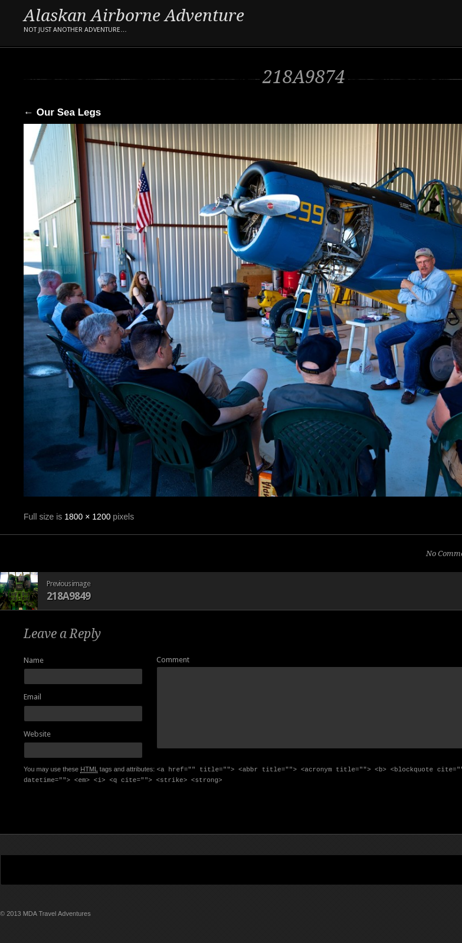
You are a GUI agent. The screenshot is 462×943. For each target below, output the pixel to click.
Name (34, 660)
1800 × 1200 (87, 516)
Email (32, 696)
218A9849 (68, 596)
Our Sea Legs (62, 112)
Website (37, 734)
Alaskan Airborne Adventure (134, 21)
